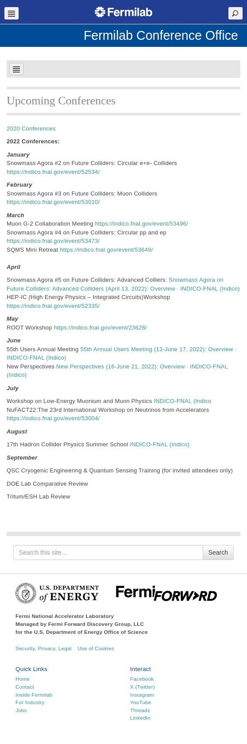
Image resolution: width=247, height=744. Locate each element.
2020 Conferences (31, 128)
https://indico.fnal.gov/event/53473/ (53, 241)
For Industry (29, 702)
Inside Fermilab (34, 695)
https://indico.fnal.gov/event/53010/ (53, 202)
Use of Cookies (95, 648)
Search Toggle (235, 13)
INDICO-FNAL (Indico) (159, 444)
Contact (24, 687)
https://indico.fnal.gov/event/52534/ (53, 172)
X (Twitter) (142, 687)
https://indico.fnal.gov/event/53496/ (141, 223)
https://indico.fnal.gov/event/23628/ (100, 327)
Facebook (142, 679)
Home (22, 679)
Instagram (142, 695)
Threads (140, 710)
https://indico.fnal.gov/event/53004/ (53, 418)
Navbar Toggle (11, 13)
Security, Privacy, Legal (43, 648)
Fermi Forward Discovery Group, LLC (96, 624)
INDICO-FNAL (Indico (182, 401)
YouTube (140, 702)
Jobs (21, 710)
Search (218, 552)
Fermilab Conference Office (161, 35)
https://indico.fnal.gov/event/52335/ (53, 306)
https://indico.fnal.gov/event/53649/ (106, 249)
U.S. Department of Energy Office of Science (91, 632)
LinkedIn (140, 718)
